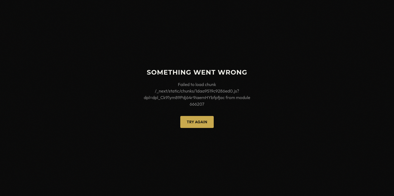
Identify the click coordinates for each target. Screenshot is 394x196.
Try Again (197, 122)
